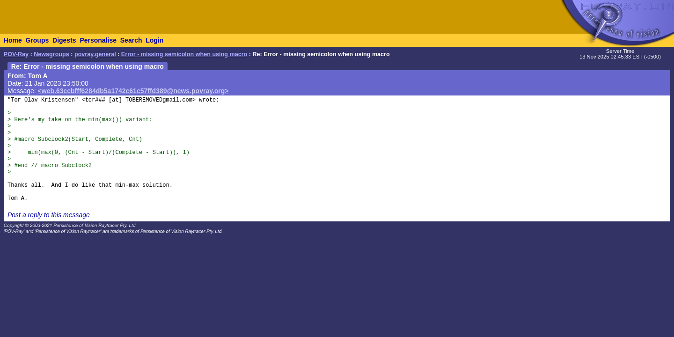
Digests (64, 40)
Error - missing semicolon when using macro (184, 54)
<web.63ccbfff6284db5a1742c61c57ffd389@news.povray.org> (133, 91)
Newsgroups (51, 54)
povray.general (95, 54)
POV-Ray (16, 54)
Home (13, 40)
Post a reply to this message (48, 215)
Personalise (98, 40)
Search (131, 40)
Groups (37, 40)
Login (154, 40)
